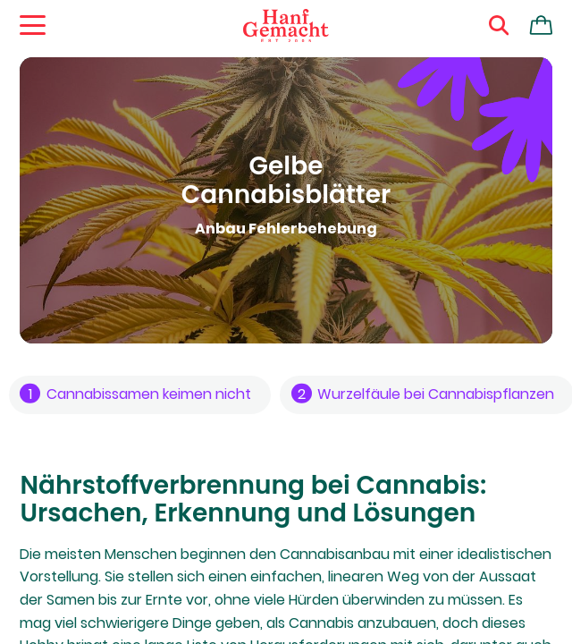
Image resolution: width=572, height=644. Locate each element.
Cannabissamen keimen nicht (135, 394)
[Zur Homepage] (286, 26)
